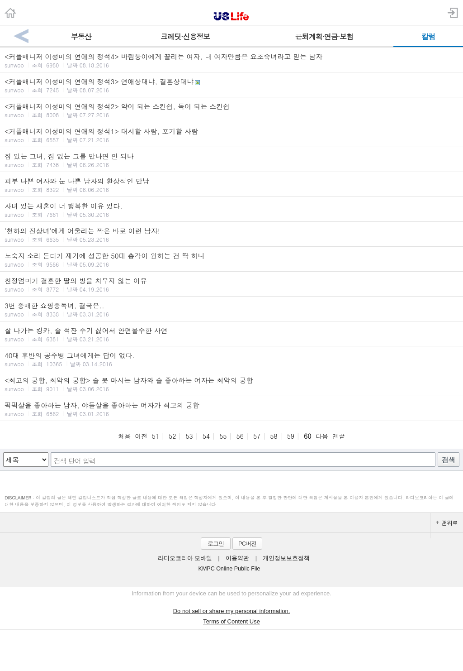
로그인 (216, 543)
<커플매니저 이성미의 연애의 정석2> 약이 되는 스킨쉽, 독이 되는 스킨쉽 (231, 110)
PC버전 (247, 543)
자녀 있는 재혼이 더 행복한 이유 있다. (231, 209)
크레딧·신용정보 (185, 36)
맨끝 (338, 436)
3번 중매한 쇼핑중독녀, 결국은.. (231, 309)
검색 (448, 460)
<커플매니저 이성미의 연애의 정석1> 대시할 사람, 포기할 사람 (231, 135)
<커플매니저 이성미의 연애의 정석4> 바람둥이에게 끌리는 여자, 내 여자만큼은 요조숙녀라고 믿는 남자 (231, 60)
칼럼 (428, 36)
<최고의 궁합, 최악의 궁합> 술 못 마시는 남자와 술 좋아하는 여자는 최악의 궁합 (231, 384)
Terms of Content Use (231, 621)
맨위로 (447, 522)
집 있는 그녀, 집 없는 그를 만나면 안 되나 (231, 159)
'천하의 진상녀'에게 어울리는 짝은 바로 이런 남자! (231, 234)
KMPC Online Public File (229, 569)
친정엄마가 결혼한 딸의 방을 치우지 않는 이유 (231, 284)
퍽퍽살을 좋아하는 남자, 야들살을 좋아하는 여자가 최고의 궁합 (231, 408)
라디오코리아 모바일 (185, 558)
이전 (141, 436)
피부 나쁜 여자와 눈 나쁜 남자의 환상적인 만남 (231, 184)
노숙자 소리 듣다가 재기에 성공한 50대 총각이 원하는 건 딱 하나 (231, 259)
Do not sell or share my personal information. (231, 611)
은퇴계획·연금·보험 (324, 36)
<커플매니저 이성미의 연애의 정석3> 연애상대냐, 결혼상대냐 (231, 85)
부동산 (81, 36)
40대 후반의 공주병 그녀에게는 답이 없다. (231, 359)
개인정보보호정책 (286, 558)
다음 (322, 436)
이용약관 (237, 558)
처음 (124, 436)
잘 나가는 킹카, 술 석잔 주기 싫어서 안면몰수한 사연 (231, 334)
